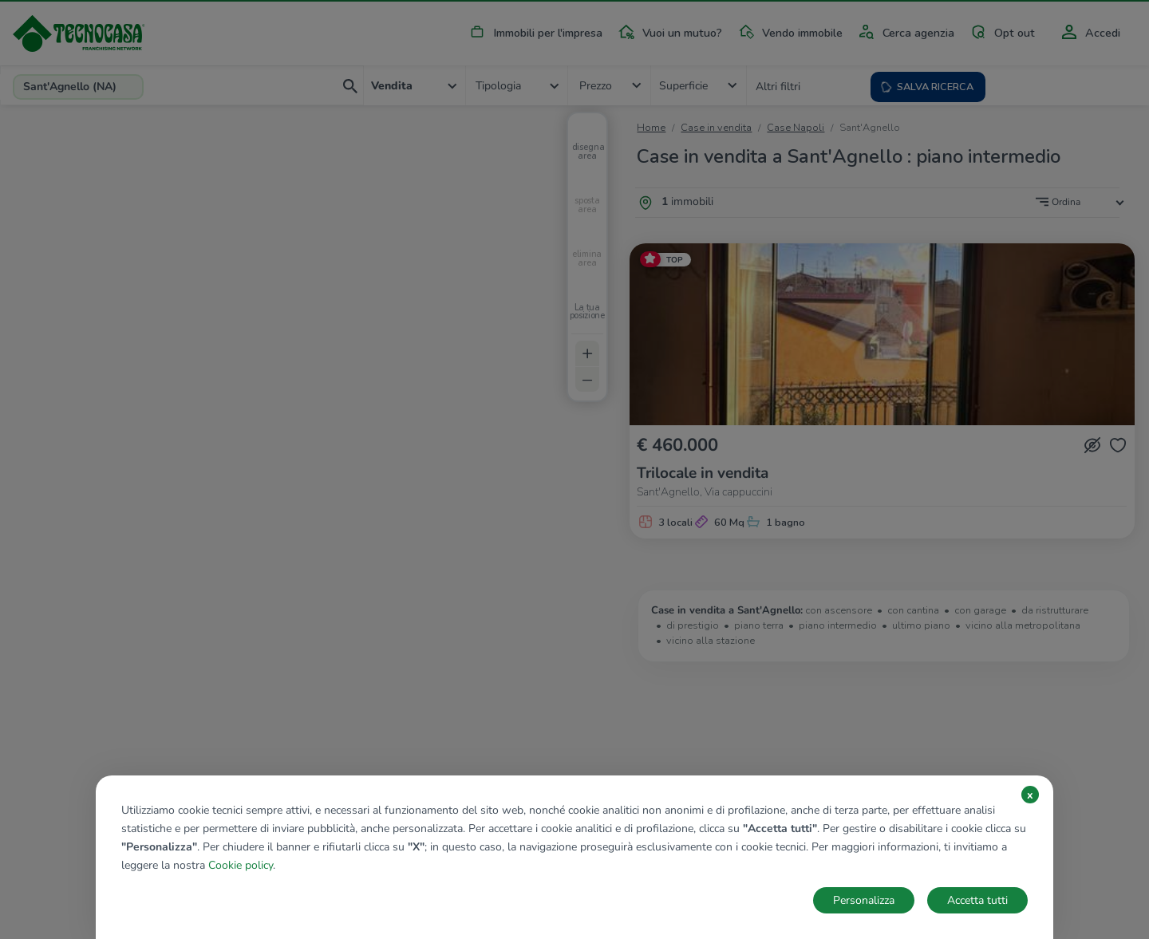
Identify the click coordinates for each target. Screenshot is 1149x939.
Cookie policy (240, 865)
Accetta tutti (977, 900)
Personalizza (863, 900)
